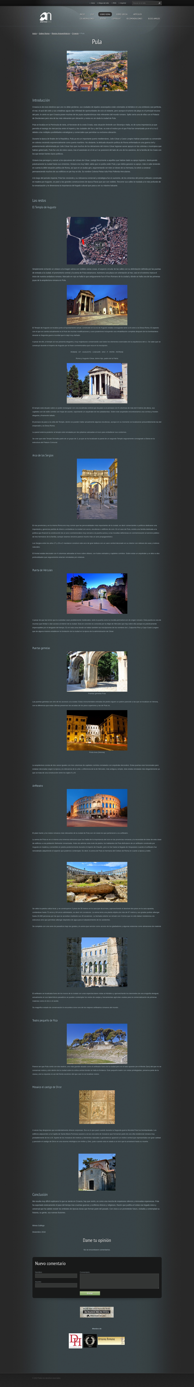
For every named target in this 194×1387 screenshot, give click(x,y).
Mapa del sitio (104, 3)
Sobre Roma (105, 14)
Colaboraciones (87, 18)
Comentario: (85, 1272)
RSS (114, 3)
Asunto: (38, 1282)
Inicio (82, 14)
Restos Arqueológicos (61, 33)
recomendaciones (134, 18)
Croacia (75, 33)
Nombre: (38, 1272)
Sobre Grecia (121, 14)
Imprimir (123, 3)
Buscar (159, 3)
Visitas (103, 18)
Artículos (137, 14)
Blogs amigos (154, 18)
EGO (92, 14)
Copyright (116, 18)
